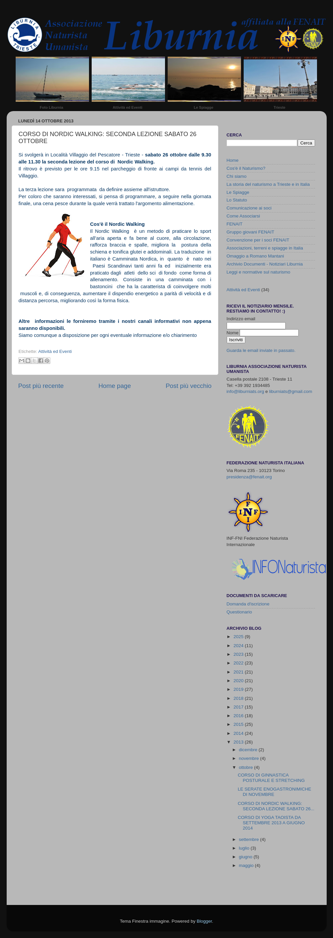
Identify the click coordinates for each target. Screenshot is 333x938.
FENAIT (235, 223)
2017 (239, 707)
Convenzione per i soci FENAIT (258, 240)
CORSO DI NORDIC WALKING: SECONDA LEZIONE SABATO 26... (276, 806)
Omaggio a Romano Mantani (255, 256)
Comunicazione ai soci (249, 207)
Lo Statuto (237, 199)
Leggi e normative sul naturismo (258, 272)
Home (233, 160)
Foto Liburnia (51, 107)
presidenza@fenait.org (249, 476)
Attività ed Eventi (127, 107)
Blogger (204, 921)
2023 (239, 654)
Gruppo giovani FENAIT (250, 231)
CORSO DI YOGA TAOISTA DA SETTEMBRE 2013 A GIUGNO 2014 (271, 823)
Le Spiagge (203, 107)
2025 (239, 636)
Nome (233, 332)
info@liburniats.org (245, 391)
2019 (239, 689)
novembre (249, 758)
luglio (245, 848)
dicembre (249, 749)
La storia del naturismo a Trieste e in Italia (268, 184)
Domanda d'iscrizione (248, 603)
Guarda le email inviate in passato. (261, 350)
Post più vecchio (189, 385)
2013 (239, 742)
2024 (239, 645)
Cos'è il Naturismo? (246, 168)
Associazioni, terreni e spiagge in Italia (265, 248)
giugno (246, 856)
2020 (239, 680)
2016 (239, 715)
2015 (239, 724)
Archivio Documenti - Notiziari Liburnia (265, 264)
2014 (239, 733)
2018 (239, 698)
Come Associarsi (243, 215)
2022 (239, 662)
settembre (249, 839)
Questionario (239, 611)
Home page (114, 385)
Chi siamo (237, 176)
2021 (239, 671)
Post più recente (41, 385)
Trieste (279, 107)
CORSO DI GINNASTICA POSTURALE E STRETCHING (271, 778)
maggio (247, 865)
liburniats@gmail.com (290, 391)
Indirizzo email (241, 318)
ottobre (246, 767)
